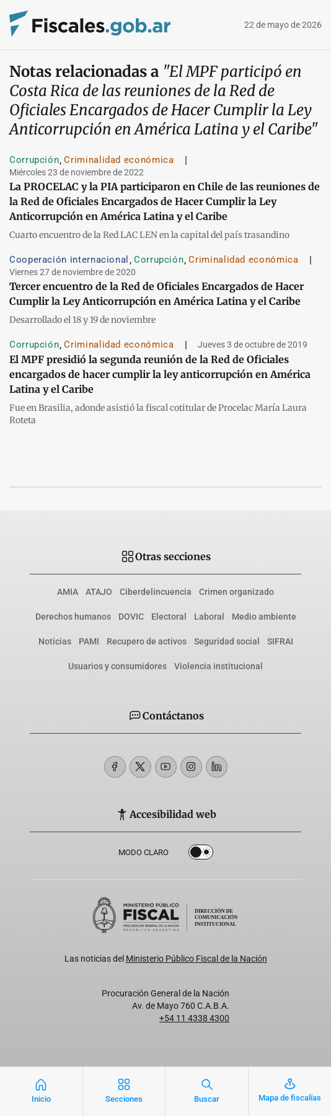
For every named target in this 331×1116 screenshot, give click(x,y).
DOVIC (131, 617)
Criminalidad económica (119, 160)
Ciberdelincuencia (156, 592)
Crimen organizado (236, 592)
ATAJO (99, 592)
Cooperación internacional (69, 260)
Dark (201, 854)
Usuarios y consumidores (117, 666)
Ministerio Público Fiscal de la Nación (196, 959)
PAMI (89, 641)
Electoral (169, 617)
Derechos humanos (73, 617)
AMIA (67, 592)
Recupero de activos (147, 641)
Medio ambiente (264, 617)
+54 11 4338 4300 (194, 1018)
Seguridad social (227, 641)
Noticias (54, 641)
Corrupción (34, 160)
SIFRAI (280, 641)
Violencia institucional (218, 666)
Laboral (209, 617)
